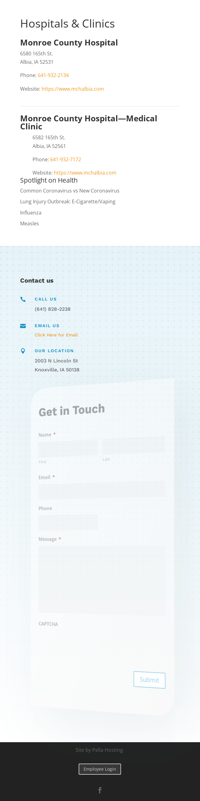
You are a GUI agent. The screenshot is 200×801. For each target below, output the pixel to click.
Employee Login (100, 769)
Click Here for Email (56, 334)
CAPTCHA (56, 622)
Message (57, 539)
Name (55, 438)
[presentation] (83, 643)
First (52, 464)
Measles (29, 223)
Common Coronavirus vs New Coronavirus (70, 190)
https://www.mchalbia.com (72, 88)
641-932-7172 (65, 159)
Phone (53, 509)
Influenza (30, 212)
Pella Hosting (107, 750)
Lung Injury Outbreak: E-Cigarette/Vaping (67, 201)
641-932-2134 (53, 75)
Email (55, 479)
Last (105, 459)
